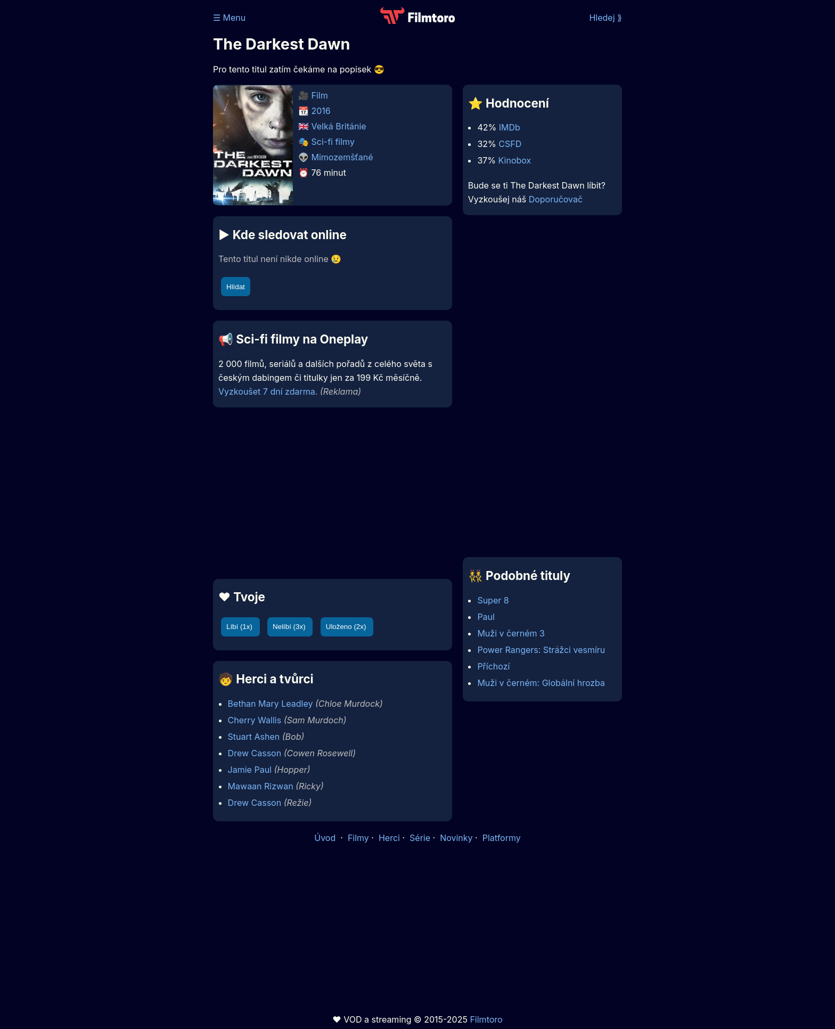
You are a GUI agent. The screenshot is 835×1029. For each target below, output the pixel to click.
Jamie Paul (250, 769)
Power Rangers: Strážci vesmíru (541, 649)
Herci (389, 837)
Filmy (358, 837)
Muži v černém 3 (511, 633)
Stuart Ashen (254, 736)
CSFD (509, 143)
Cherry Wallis (255, 720)
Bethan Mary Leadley (270, 703)
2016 (321, 110)
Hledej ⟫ (605, 17)
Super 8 (493, 600)
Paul (486, 616)
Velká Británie (339, 126)
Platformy (501, 837)
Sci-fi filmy (333, 141)
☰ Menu (229, 17)
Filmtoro (486, 1019)
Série (420, 837)
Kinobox (514, 160)
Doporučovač (556, 199)
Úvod (326, 837)
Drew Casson (255, 753)
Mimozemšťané (342, 157)
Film (320, 95)
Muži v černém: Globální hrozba (541, 682)
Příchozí (493, 666)
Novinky (456, 837)
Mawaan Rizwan (260, 786)
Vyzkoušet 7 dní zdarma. (267, 391)
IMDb (509, 127)
